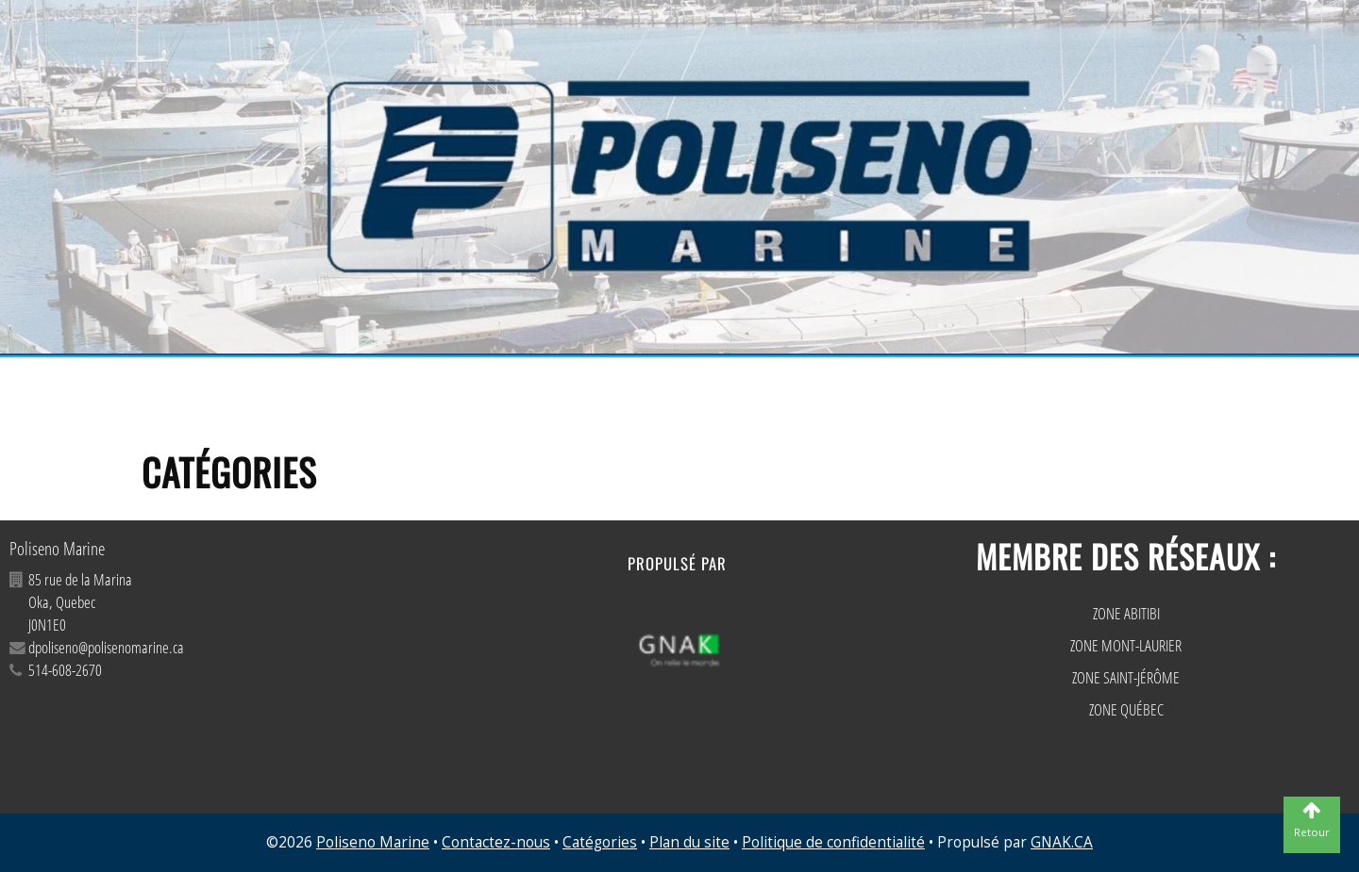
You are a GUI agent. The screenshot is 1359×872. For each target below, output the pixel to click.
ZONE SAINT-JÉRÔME (1126, 677)
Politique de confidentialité (833, 842)
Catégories (599, 842)
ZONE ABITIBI (1126, 613)
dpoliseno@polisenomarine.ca (106, 647)
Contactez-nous (496, 842)
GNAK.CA (1062, 842)
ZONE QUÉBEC (1126, 709)
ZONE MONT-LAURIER (1126, 645)
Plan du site (689, 842)
